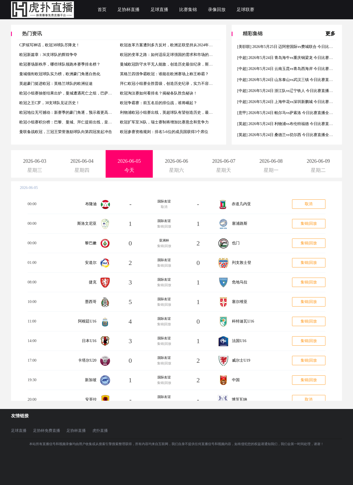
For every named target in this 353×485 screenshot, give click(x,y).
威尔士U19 (241, 360)
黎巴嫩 (91, 243)
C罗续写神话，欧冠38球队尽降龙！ (49, 45)
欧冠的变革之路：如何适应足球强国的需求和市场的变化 (168, 55)
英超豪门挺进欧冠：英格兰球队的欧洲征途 (56, 84)
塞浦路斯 (239, 223)
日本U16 (89, 341)
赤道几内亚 (241, 204)
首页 (102, 9)
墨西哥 (91, 302)
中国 (236, 380)
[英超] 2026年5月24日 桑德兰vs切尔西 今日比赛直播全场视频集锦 (292, 135)
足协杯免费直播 (46, 431)
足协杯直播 (128, 9)
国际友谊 (164, 201)
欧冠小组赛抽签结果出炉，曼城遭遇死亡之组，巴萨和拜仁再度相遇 (77, 93)
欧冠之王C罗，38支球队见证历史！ (49, 103)
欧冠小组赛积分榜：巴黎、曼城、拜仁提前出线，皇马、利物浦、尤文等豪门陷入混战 (92, 122)
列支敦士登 (241, 263)
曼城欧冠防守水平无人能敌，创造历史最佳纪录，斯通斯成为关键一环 (180, 64)
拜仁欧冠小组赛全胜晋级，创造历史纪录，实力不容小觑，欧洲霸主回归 (182, 84)
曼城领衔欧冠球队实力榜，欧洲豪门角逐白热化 (59, 74)
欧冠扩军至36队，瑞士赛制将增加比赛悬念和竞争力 (164, 122)
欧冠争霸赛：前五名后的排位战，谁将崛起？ (158, 103)
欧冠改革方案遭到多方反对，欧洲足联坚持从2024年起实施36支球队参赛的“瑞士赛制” (193, 45)
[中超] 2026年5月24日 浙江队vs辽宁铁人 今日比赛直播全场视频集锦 (294, 91)
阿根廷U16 (87, 321)
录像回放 (217, 9)
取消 (308, 204)
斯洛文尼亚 (87, 223)
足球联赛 (245, 9)
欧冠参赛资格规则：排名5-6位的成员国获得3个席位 (164, 132)
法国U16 (239, 341)
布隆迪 (91, 204)
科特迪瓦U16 (243, 321)
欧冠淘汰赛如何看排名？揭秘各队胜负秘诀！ (158, 93)
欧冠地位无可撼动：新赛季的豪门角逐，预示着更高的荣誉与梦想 (75, 112)
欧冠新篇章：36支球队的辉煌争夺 (48, 55)
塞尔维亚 (239, 302)
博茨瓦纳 (239, 399)
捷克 (93, 282)
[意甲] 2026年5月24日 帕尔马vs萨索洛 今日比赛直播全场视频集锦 (292, 113)
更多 (330, 33)
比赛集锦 (188, 9)
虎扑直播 (100, 431)
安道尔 (91, 263)
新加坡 (91, 380)
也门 (236, 243)
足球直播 (159, 9)
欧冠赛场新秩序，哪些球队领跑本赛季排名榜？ (59, 64)
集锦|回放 (309, 223)
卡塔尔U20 (87, 360)
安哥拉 (91, 399)
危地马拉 (239, 282)
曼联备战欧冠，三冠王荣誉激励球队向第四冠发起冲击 (65, 132)
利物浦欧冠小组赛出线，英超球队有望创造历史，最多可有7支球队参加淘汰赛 (186, 112)
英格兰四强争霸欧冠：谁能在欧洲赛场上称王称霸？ (164, 74)
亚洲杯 (164, 240)
